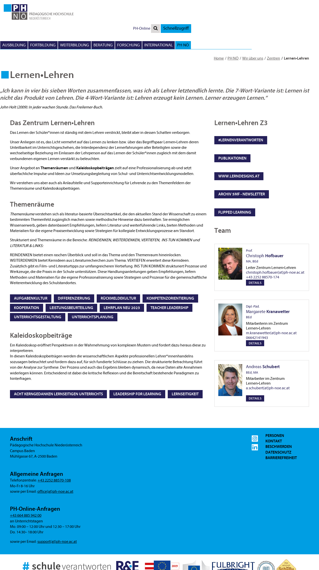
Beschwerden (278, 422)
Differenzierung (74, 274)
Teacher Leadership (169, 283)
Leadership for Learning (137, 370)
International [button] (282, 20)
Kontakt (273, 417)
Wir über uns (252, 34)
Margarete (268, 287)
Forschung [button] (252, 20)
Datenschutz (278, 428)
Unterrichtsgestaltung (37, 293)
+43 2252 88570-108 (54, 456)
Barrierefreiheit (281, 433)
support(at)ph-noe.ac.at (57, 517)
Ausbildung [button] (138, 20)
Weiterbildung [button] (198, 20)
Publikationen (232, 134)
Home (219, 34)
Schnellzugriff (300, 4)
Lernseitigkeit (185, 370)
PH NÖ (233, 34)
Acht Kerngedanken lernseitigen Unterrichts (58, 370)
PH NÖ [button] (307, 20)
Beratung (227, 20)
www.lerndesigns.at (238, 152)
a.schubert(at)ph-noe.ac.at (268, 364)
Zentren (273, 34)
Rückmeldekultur (118, 274)
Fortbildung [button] (167, 20)
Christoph (264, 231)
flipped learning (234, 188)
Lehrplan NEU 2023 (122, 283)
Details (255, 258)
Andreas (263, 345)
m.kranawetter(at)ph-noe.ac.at (271, 309)
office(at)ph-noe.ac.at (55, 467)
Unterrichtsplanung (92, 293)
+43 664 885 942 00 (25, 491)
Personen (274, 411)
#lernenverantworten (240, 116)
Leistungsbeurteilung (71, 283)
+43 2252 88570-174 (262, 253)
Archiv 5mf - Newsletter (241, 170)
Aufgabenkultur (30, 274)
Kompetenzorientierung (170, 274)
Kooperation (26, 283)
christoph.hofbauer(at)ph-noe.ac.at (275, 248)
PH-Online (265, 4)
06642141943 (257, 313)
